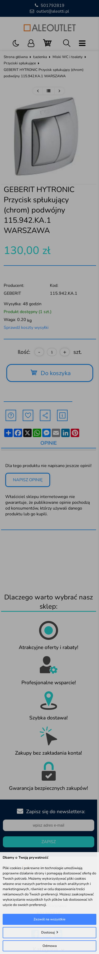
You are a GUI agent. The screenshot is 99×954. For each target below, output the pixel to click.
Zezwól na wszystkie (49, 919)
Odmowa (50, 945)
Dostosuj (48, 932)
